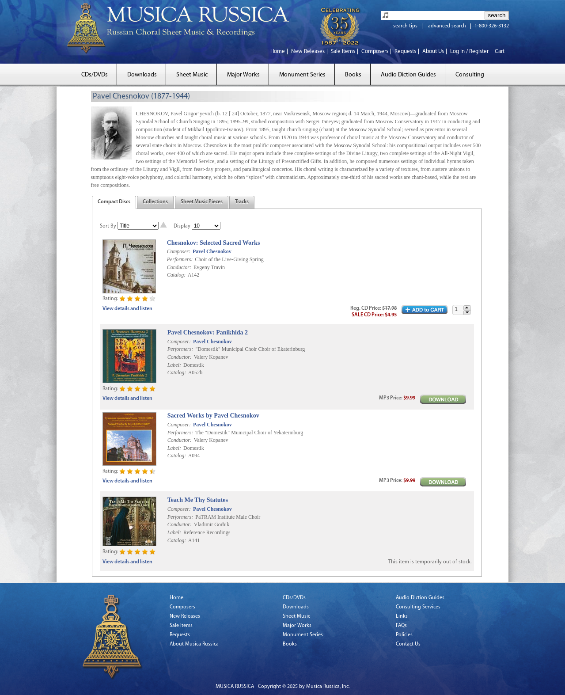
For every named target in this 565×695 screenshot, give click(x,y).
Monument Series (302, 75)
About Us (433, 51)
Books (353, 75)
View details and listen (127, 308)
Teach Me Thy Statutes (197, 500)
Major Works (243, 75)
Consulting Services (418, 607)
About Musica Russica (194, 644)
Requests (405, 51)
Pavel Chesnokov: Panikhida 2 (207, 332)
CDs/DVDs (94, 75)
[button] (466, 307)
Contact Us (408, 644)
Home (277, 51)
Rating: (110, 298)
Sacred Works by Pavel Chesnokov (213, 415)
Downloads (142, 75)
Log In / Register (469, 51)
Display (182, 226)
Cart (499, 51)
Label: (174, 365)
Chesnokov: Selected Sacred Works (213, 242)
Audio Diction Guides (408, 75)
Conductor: (179, 267)
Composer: (178, 251)
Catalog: (176, 275)
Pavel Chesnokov (212, 251)
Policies (404, 635)
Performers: (180, 259)
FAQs (401, 625)
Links (402, 616)
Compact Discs (114, 202)
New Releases (308, 51)
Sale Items (343, 51)
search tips (405, 26)
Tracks (242, 202)
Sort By (108, 226)
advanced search (447, 26)
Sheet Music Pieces (202, 202)
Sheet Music (192, 75)
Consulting (469, 75)
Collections (155, 202)
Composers (374, 51)
